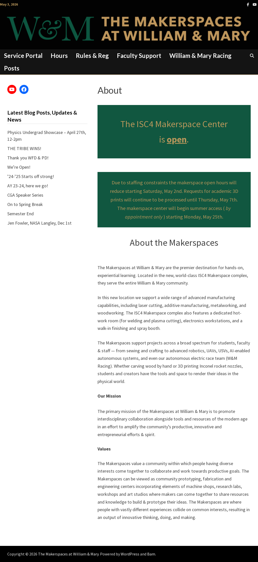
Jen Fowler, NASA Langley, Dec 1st (39, 223)
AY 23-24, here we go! (27, 186)
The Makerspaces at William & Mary (68, 553)
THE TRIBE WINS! (24, 148)
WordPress (130, 553)
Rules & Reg (92, 55)
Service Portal (23, 55)
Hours (59, 55)
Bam (151, 553)
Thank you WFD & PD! (28, 158)
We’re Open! (18, 167)
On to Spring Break (25, 204)
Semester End (20, 214)
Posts (11, 68)
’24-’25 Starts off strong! (30, 176)
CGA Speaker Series (25, 195)
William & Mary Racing (200, 55)
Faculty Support (139, 55)
